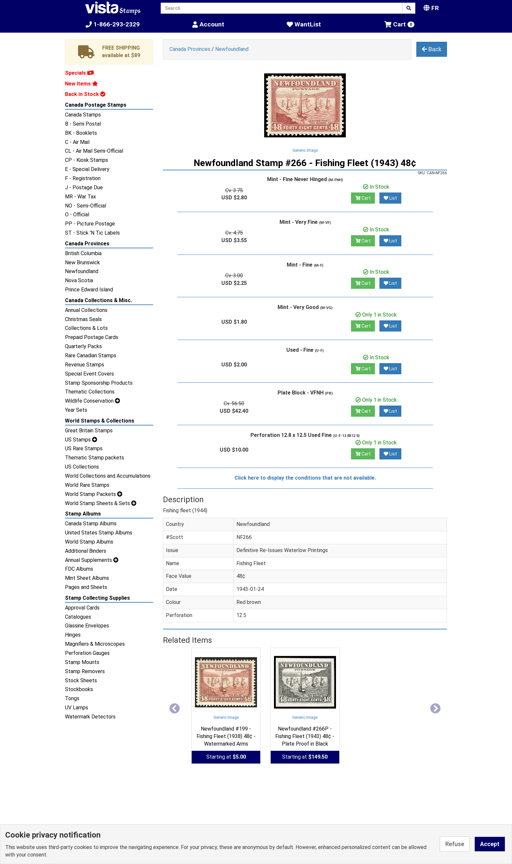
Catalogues (78, 617)
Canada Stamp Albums (91, 523)
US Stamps (81, 440)
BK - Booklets (81, 133)
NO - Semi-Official (85, 206)
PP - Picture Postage (90, 224)
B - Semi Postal (83, 124)
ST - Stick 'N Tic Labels (92, 233)
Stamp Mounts (82, 662)
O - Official (77, 214)
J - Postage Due (84, 187)
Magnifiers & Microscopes (95, 644)
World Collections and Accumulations (108, 476)
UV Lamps (76, 707)
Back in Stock (85, 94)
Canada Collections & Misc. (98, 300)
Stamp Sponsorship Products (99, 383)
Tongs (72, 698)
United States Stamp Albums (98, 533)
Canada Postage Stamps (95, 105)
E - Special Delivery (87, 169)
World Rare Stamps (87, 485)
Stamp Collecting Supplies (97, 598)
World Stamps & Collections (99, 421)
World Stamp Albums (89, 542)
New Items (81, 84)
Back (431, 49)
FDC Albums (79, 569)
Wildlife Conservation (92, 401)
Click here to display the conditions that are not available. (305, 478)
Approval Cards (82, 608)
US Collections (82, 467)
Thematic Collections (90, 392)
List (390, 198)
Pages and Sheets (86, 587)
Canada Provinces (87, 243)
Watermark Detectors (90, 717)
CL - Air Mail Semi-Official (94, 151)
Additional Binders (85, 551)
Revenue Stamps (84, 365)
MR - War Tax (80, 196)
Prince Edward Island (89, 289)
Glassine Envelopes (87, 626)
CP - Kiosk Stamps (86, 160)
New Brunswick (82, 262)
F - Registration (83, 178)
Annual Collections (86, 310)
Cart (363, 198)
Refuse (454, 844)
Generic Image (305, 150)
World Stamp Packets (93, 494)
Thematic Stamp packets (94, 458)
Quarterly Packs (83, 346)
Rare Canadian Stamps (90, 355)
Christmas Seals (83, 319)
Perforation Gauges (87, 653)
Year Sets (76, 410)
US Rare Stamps (84, 448)
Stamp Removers (85, 671)
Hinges (73, 635)
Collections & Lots (86, 328)
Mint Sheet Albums (87, 578)
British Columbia (83, 253)
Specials (79, 73)
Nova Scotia (79, 280)
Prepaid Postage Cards (91, 337)
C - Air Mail (77, 142)
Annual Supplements (92, 560)
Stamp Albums (83, 514)
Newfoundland (81, 271)
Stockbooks (79, 689)
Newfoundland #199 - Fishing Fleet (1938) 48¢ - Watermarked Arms (226, 736)
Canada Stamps (83, 115)
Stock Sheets (81, 680)
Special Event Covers (89, 374)
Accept (490, 844)
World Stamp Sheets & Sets (100, 503)
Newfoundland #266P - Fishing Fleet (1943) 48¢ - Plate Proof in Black (304, 736)
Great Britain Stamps (89, 430)
